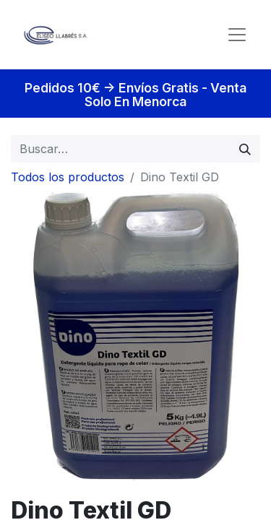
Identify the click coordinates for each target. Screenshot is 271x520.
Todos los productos (67, 177)
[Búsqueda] (245, 148)
